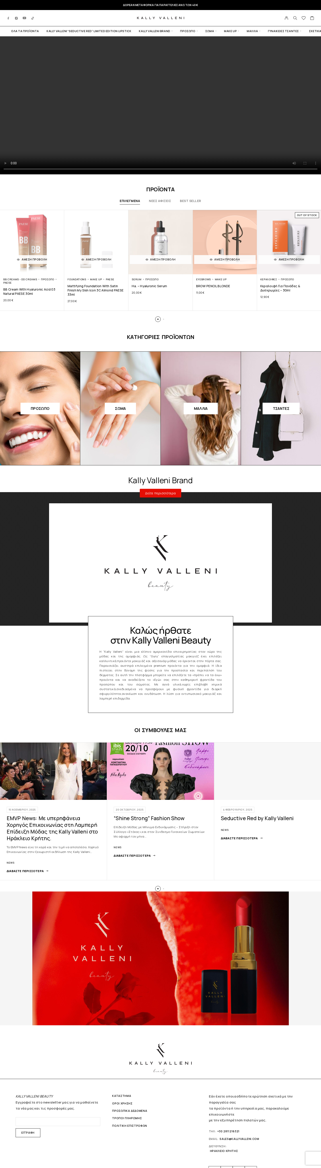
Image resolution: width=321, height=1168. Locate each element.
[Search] (295, 18)
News (10, 862)
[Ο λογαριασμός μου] (286, 18)
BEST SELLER (190, 201)
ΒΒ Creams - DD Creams (20, 279)
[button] (157, 319)
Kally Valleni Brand (160, 480)
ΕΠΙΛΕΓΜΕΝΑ (130, 201)
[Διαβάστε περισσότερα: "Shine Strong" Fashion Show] (134, 855)
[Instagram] (16, 18)
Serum (136, 279)
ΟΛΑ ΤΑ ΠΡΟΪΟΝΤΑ (25, 31)
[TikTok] (33, 18)
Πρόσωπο (187, 31)
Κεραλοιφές (268, 279)
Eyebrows (203, 279)
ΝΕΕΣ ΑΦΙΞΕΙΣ (160, 201)
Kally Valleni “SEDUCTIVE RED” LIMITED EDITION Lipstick (89, 31)
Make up (230, 31)
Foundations (77, 279)
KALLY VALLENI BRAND (154, 31)
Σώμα (209, 31)
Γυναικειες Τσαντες (283, 31)
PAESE (7, 282)
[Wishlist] (304, 18)
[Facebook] (8, 18)
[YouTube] (25, 18)
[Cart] (312, 18)
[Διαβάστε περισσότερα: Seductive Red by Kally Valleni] (242, 838)
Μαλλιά (252, 31)
